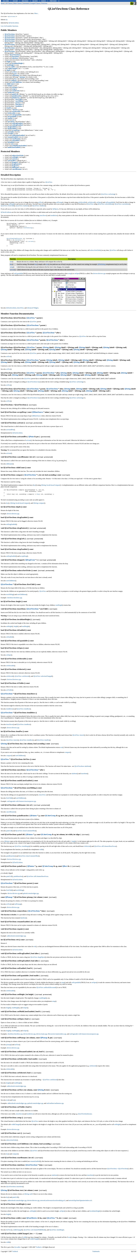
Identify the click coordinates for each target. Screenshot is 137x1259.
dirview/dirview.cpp (99, 278)
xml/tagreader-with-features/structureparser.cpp (21, 808)
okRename (9, 468)
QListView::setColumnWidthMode (34, 1236)
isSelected (87, 853)
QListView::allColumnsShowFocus (105, 853)
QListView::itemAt (78, 741)
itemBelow (53, 216)
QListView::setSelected (22, 683)
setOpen (98, 203)
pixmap (8, 1051)
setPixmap (59, 203)
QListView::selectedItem (105, 205)
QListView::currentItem (122, 205)
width (41, 856)
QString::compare (38, 509)
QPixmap (8, 904)
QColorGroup (50, 822)
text (11, 266)
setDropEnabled (11, 563)
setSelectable (82, 203)
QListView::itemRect (23, 715)
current (17, 243)
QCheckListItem (14, 23)
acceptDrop (23, 563)
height (16, 633)
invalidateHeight (95, 1217)
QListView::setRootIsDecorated (46, 994)
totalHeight (58, 611)
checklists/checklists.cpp (14, 604)
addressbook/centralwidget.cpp (16, 942)
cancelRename (10, 818)
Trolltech (38, 1254)
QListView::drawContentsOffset (25, 837)
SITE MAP (15, 1)
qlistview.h (12, 17)
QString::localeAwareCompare (50, 490)
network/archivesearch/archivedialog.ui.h (52, 1207)
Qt (6, 20)
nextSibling (28, 230)
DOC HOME (6, 1)
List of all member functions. (9, 26)
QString (46, 352)
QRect (64, 873)
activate (12, 274)
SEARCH (43, 1)
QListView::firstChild (7, 207)
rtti (35, 953)
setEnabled (9, 643)
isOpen (25, 1014)
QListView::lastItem (22, 207)
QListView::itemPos (43, 746)
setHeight (11, 205)
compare (67, 759)
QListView (48, 182)
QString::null (28, 1200)
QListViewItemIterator (14, 241)
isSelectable (9, 1075)
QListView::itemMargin (22, 853)
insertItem (84, 780)
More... (36, 13)
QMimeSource (37, 417)
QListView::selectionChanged (42, 683)
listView (8, 1236)
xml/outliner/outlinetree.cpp (55, 1110)
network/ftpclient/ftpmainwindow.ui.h (80, 1207)
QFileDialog (101, 269)
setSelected (91, 203)
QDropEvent (30, 566)
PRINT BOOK (53, 1)
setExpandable (109, 203)
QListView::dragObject (37, 964)
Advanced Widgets (32, 313)
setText (40, 203)
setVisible (9, 696)
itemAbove (43, 216)
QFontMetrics (31, 1225)
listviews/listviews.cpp (14, 686)
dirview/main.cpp (41, 1040)
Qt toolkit (17, 1254)
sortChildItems (10, 587)
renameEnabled (35, 1168)
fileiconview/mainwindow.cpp (57, 1040)
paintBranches (10, 862)
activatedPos (10, 434)
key (11, 269)
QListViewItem (33, 330)
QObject (55, 210)
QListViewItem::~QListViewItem (117, 1175)
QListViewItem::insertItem (14, 1193)
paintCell (9, 837)
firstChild (9, 804)
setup (11, 272)
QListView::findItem (38, 207)
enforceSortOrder (95, 255)
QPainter (33, 822)
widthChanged (15, 1131)
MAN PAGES (25, 1)
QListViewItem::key (33, 386)
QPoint (31, 441)
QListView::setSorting (108, 195)
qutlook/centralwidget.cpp (31, 900)
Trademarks (96, 1258)
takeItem (74, 780)
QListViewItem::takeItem (82, 773)
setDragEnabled (11, 531)
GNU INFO (35, 1)
